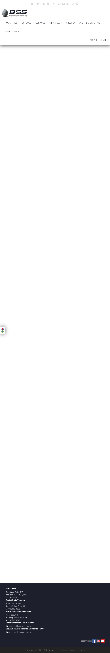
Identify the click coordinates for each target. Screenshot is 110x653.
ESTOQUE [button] (27, 23)
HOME (8, 23)
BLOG (7, 31)
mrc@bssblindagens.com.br (20, 626)
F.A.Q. (80, 23)
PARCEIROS (70, 23)
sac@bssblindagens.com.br (19, 632)
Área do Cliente (98, 40)
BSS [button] (16, 23)
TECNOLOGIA (56, 23)
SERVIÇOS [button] (41, 23)
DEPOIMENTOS (93, 23)
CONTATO (17, 31)
